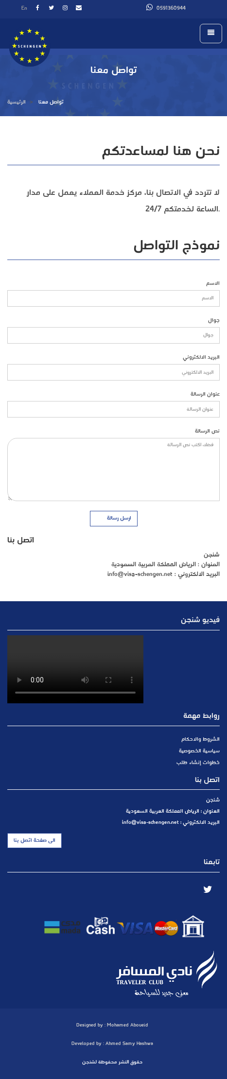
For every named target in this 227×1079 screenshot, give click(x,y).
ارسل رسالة (115, 518)
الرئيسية (16, 102)
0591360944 (166, 8)
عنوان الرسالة (205, 394)
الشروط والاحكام (200, 739)
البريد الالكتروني (201, 357)
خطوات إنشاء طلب (198, 762)
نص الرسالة (207, 431)
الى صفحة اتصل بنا (34, 840)
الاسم (213, 283)
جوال (214, 320)
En (24, 8)
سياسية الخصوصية (199, 751)
